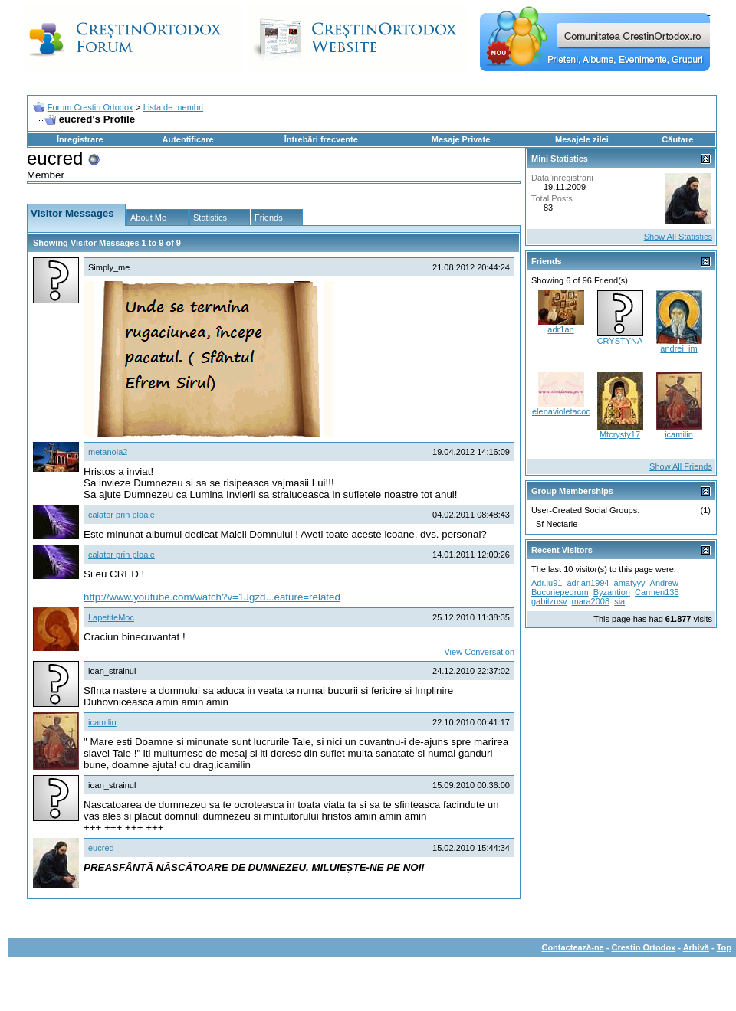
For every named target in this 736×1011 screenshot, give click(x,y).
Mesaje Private (461, 139)
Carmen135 (656, 592)
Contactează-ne (572, 947)
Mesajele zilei (582, 139)
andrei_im (678, 348)
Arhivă (696, 947)
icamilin (102, 722)
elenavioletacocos (565, 411)
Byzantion (611, 592)
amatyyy (630, 582)
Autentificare (187, 139)
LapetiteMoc (111, 617)
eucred (101, 847)
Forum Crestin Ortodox (90, 107)
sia (619, 601)
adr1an (560, 329)
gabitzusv (549, 601)
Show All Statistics (678, 236)
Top (724, 947)
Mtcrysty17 (620, 434)
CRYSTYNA (620, 340)
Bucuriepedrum (560, 592)
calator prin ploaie (121, 514)
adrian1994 (588, 582)
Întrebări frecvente (321, 139)
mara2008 (591, 601)
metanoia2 (107, 451)
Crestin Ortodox (644, 947)
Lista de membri (173, 107)
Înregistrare (80, 139)
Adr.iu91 (546, 582)
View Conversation (479, 651)
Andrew (664, 582)
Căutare (677, 139)
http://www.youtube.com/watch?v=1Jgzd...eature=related (212, 597)
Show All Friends (680, 466)
